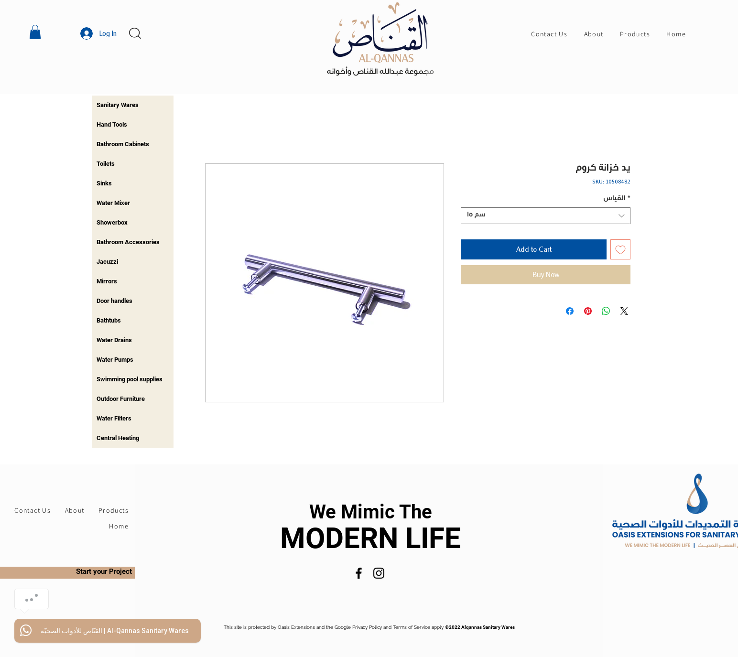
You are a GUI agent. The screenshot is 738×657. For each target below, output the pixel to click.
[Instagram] (378, 573)
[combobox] (545, 215)
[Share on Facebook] (569, 311)
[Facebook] (358, 573)
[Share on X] (624, 311)
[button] (35, 32)
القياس (616, 199)
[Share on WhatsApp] (606, 311)
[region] (133, 105)
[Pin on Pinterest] (588, 311)
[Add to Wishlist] (620, 249)
